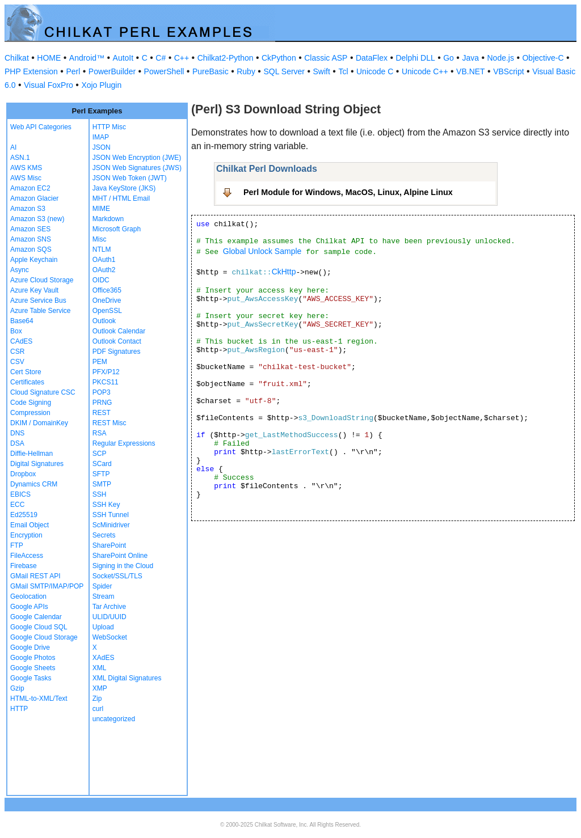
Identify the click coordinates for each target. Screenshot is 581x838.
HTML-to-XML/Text (39, 698)
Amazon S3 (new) (37, 219)
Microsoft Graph (116, 229)
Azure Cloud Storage (41, 280)
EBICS (20, 494)
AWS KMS (26, 168)
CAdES (21, 341)
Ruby (246, 71)
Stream (103, 596)
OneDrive (106, 300)
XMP (99, 688)
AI (13, 147)
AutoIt (123, 57)
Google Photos (32, 658)
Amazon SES (30, 229)
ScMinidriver (111, 525)
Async (19, 270)
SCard (102, 464)
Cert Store (25, 372)
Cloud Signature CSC (42, 392)
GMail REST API (35, 576)
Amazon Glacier (34, 198)
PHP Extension (31, 71)
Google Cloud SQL (39, 627)
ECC (17, 505)
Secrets (104, 535)
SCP (99, 454)
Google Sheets (32, 668)
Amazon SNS (30, 239)
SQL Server (284, 71)
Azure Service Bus (38, 300)
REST (101, 413)
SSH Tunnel (110, 515)
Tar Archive (109, 607)
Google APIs (29, 607)
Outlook (104, 321)
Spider (102, 586)
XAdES (103, 658)
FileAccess (26, 556)
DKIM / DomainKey (39, 423)
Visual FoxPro (48, 85)
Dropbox (23, 474)
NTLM (101, 249)
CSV (17, 362)
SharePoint (109, 545)
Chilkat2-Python (225, 57)
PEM (99, 362)
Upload (103, 627)
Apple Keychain (33, 260)
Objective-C (542, 57)
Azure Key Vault (34, 290)
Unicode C (374, 71)
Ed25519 (23, 515)
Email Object (29, 525)
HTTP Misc (109, 127)
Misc (99, 239)
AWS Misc (25, 178)
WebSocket (109, 637)
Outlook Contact (116, 341)
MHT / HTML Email (121, 198)
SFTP (101, 474)
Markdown (108, 219)
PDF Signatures (116, 351)
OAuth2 (104, 270)
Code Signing (30, 403)
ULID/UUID (109, 617)
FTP (16, 545)
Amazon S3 (27, 209)
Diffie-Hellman (31, 454)
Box (16, 331)
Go (448, 57)
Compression (30, 413)
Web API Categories (40, 127)
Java (470, 57)
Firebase (23, 566)
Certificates (27, 382)
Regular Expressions (123, 443)
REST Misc (109, 423)
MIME (101, 209)
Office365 (106, 290)
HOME (49, 57)
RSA (99, 433)
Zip (97, 698)
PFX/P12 (106, 372)
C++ (181, 57)
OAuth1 (104, 260)
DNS (17, 433)
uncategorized (113, 719)
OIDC (101, 280)
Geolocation (28, 596)
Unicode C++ (425, 71)
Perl (73, 71)
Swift (321, 71)
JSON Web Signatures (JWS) (137, 168)
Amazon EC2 (30, 188)
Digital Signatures (37, 464)
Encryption (26, 535)
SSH (99, 494)
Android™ (86, 57)
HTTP (19, 709)
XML (99, 668)
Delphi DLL (415, 57)
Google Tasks (31, 678)
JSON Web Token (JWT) (129, 178)
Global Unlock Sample (262, 251)
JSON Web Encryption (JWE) (136, 158)
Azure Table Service (40, 311)
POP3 (101, 392)
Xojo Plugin (101, 85)
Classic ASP (325, 57)
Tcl (343, 71)
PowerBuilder (112, 71)
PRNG (102, 403)
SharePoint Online (120, 556)
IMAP (100, 137)
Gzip (17, 688)
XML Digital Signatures (127, 678)
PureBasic (210, 71)
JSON (101, 147)
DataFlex (372, 57)
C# (160, 57)
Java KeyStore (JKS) (123, 188)
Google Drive (30, 647)
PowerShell (164, 71)
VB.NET (470, 71)
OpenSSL (107, 311)
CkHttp (284, 271)
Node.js (500, 57)
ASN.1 (20, 158)
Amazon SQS (31, 249)
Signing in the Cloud (122, 566)
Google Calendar (36, 617)
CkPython (279, 57)
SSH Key (106, 505)
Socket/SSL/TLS (117, 576)
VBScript (508, 71)
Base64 (21, 321)
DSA (17, 443)
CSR (17, 351)
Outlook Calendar (118, 331)
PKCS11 (105, 382)
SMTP (101, 484)
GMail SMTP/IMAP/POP (46, 586)
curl (97, 709)
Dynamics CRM (33, 484)
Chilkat (17, 57)
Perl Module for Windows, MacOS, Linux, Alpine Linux (348, 192)
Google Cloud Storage (44, 637)
